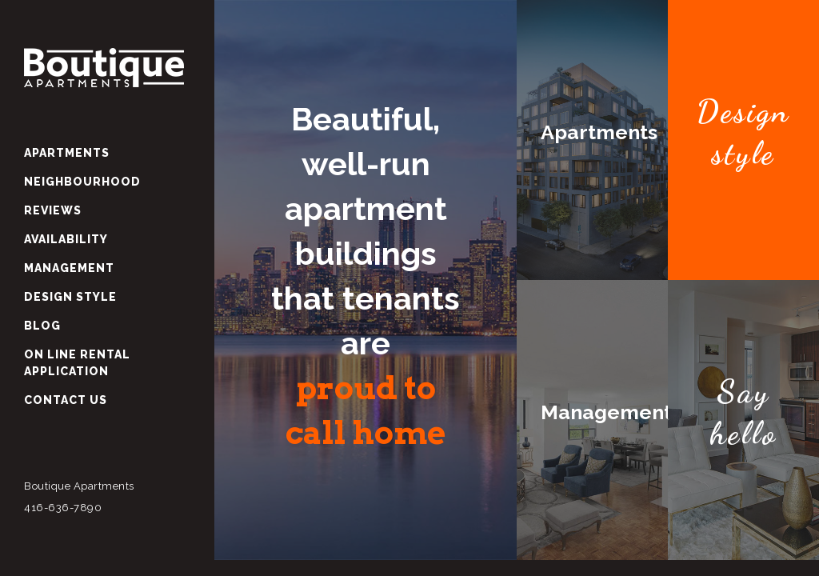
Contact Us (65, 400)
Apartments (67, 152)
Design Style (70, 296)
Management (69, 268)
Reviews (53, 210)
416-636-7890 (63, 508)
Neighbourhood (82, 181)
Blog (42, 325)
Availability (66, 239)
